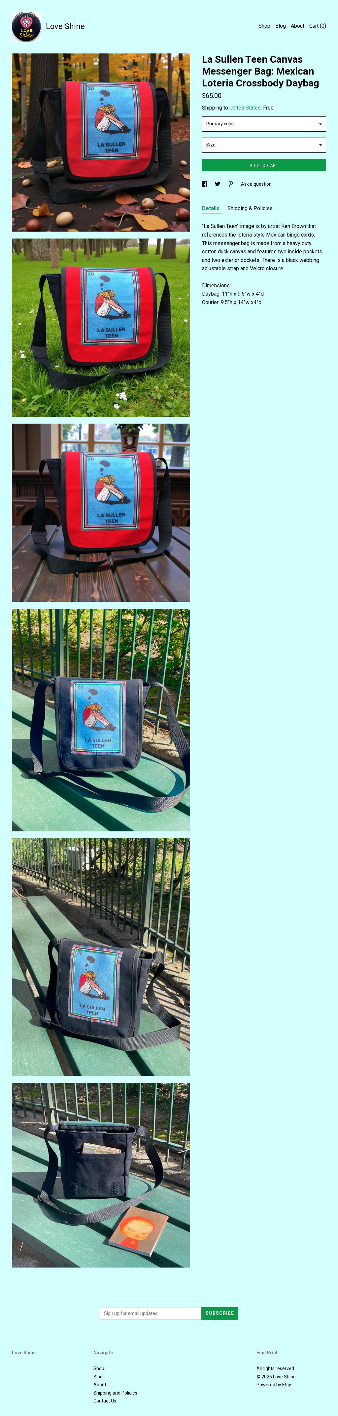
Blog (280, 26)
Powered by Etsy (273, 1384)
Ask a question (256, 184)
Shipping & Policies (250, 208)
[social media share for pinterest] (231, 184)
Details (211, 208)
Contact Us (104, 1400)
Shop (264, 26)
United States (245, 108)
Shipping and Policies (115, 1393)
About (297, 26)
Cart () (317, 26)
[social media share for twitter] (218, 184)
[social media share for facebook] (205, 184)
